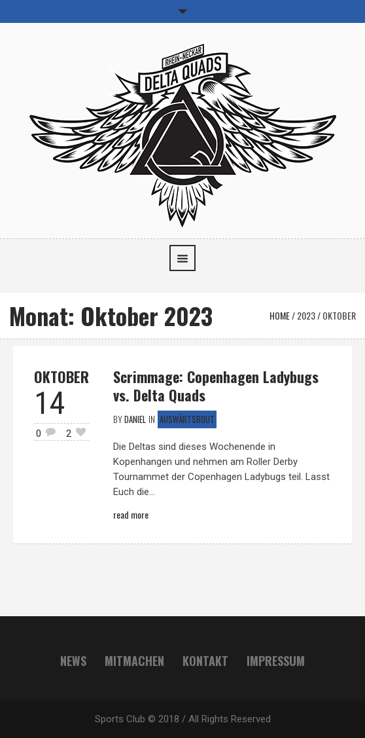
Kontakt (205, 660)
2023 (306, 315)
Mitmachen (134, 660)
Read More (130, 514)
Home (279, 315)
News (73, 660)
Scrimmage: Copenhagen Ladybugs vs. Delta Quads (216, 385)
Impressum (276, 660)
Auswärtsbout (187, 419)
